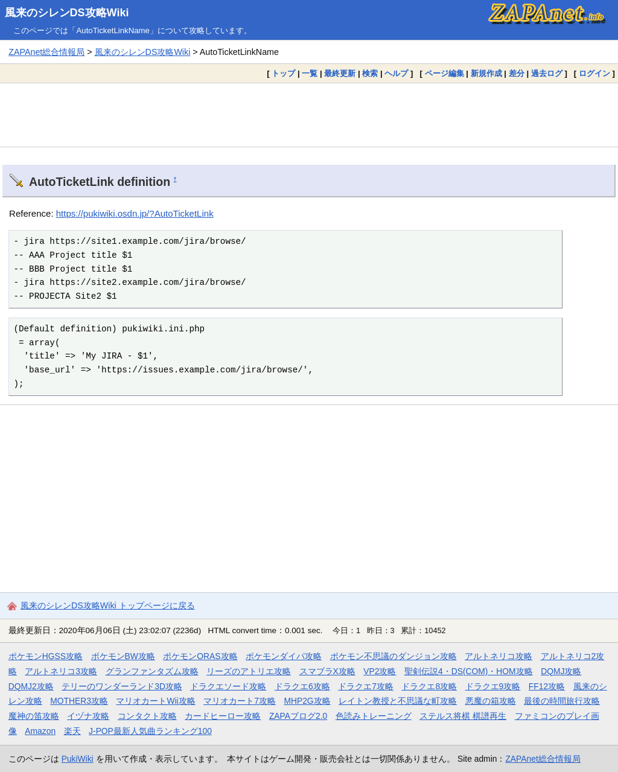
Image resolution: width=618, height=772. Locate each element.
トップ (283, 73)
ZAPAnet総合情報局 (46, 52)
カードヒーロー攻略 (223, 716)
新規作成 (486, 73)
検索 (370, 73)
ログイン (594, 73)
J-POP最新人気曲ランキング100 (150, 731)
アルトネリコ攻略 (498, 656)
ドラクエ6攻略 (302, 686)
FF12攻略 (547, 686)
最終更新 (339, 73)
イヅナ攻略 (88, 716)
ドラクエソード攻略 (228, 686)
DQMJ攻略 (561, 671)
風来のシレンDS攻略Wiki (67, 13)
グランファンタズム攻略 (152, 671)
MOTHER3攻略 (79, 701)
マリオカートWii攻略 (155, 701)
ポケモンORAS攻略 (200, 656)
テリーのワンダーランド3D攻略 (122, 686)
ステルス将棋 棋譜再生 (462, 716)
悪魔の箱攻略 (490, 701)
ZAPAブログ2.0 (298, 716)
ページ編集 (444, 73)
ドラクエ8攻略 (429, 686)
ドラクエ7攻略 (365, 686)
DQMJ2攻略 (31, 686)
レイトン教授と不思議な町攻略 (398, 701)
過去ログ (546, 73)
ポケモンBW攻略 (123, 656)
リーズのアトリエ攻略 (248, 671)
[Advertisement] (309, 115)
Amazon (40, 731)
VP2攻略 (379, 671)
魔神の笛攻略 (33, 716)
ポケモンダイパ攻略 (284, 656)
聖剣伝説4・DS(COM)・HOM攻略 (468, 671)
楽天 (72, 731)
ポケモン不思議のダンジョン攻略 (393, 656)
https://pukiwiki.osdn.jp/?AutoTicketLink (135, 213)
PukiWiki (78, 759)
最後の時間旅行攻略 (562, 701)
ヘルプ (396, 73)
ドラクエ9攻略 (493, 686)
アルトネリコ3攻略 (61, 671)
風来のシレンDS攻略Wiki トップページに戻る (108, 605)
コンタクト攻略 (147, 716)
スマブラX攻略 (327, 671)
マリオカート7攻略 (239, 701)
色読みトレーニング (374, 716)
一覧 (309, 73)
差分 (516, 73)
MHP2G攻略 (307, 701)
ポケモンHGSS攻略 (45, 656)
